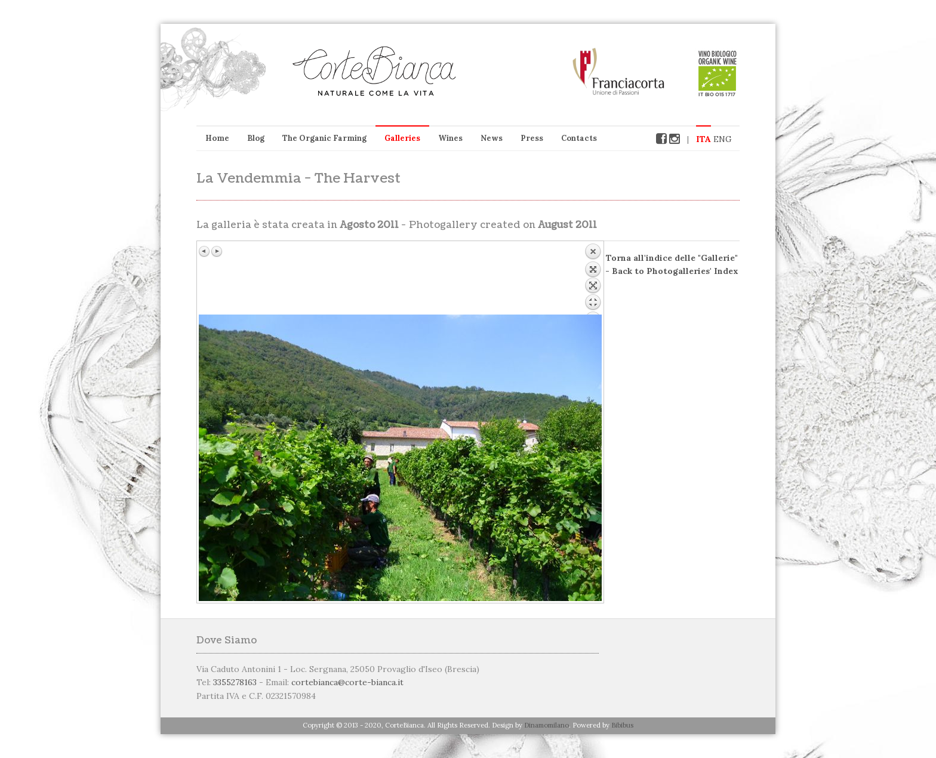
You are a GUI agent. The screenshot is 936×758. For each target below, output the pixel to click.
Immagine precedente (205, 251)
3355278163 (235, 682)
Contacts (579, 138)
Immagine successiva (217, 251)
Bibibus (622, 725)
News (492, 138)
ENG (722, 139)
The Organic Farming (324, 138)
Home (217, 138)
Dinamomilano (546, 725)
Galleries (402, 138)
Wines (450, 138)
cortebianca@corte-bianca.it (347, 682)
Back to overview (593, 279)
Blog (255, 138)
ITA (703, 139)
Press (532, 138)
